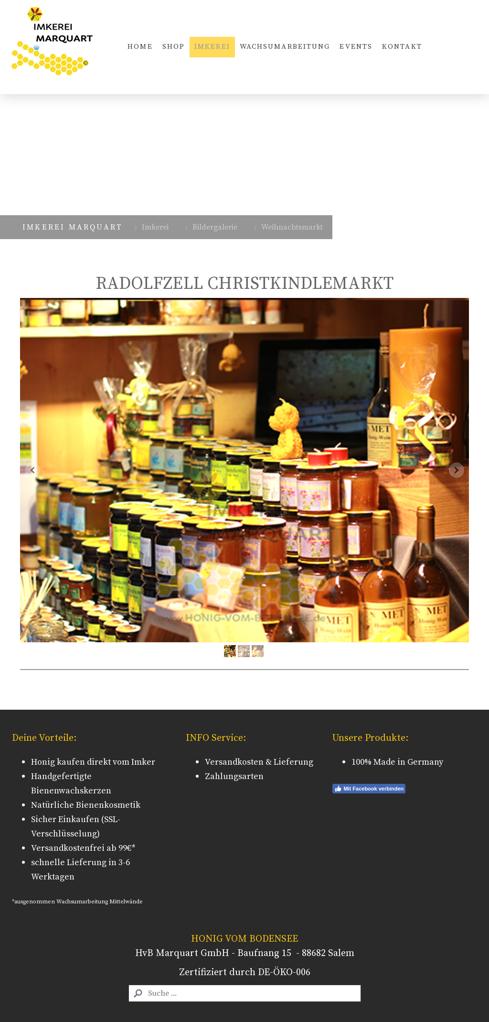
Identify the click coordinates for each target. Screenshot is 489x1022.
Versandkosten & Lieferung (259, 762)
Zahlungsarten (234, 776)
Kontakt (402, 46)
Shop (173, 46)
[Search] (244, 993)
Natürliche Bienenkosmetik (85, 805)
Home (140, 46)
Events (356, 46)
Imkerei (212, 46)
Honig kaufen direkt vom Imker (93, 762)
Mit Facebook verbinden (369, 788)
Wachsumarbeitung (285, 46)
